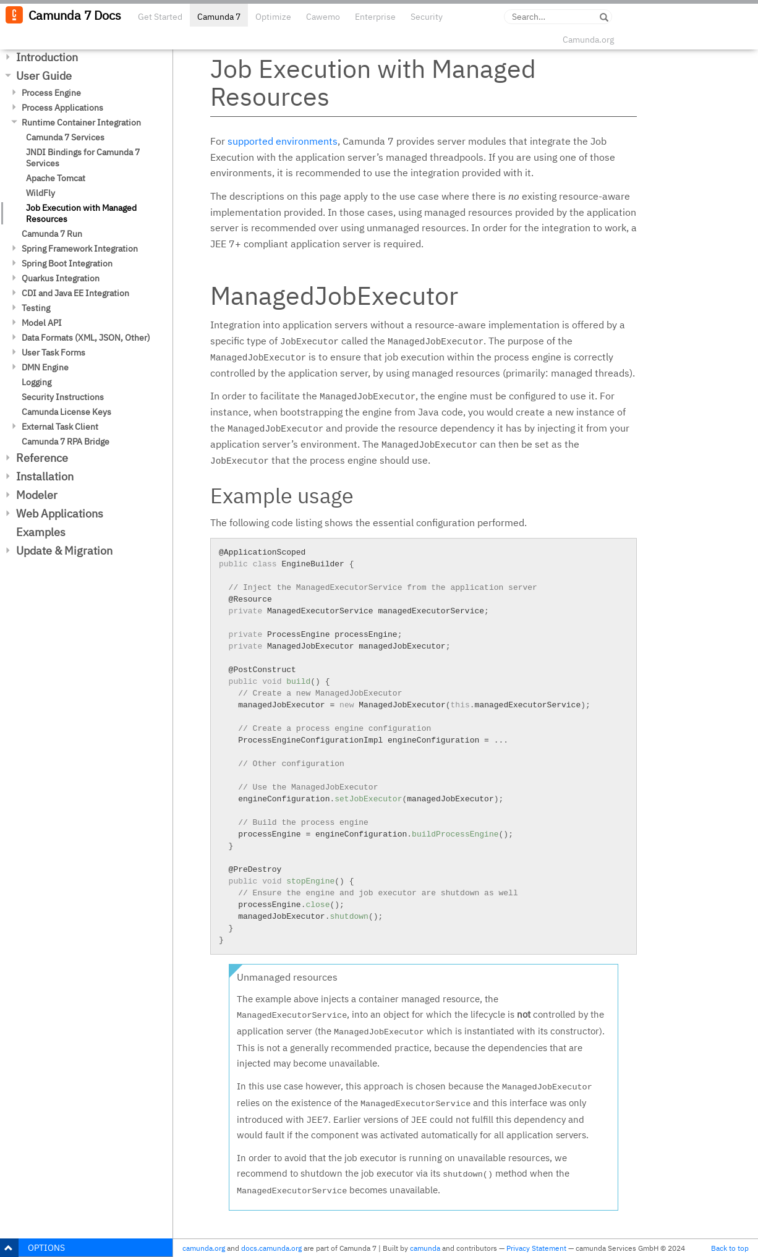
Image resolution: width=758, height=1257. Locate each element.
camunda (425, 1248)
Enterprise (375, 16)
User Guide (44, 76)
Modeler (36, 495)
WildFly (40, 192)
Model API (42, 322)
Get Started (160, 16)
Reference (42, 458)
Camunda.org (588, 39)
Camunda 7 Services (65, 137)
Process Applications (62, 107)
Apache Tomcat (55, 178)
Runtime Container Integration (81, 122)
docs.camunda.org (271, 1248)
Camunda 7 (219, 16)
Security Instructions (63, 397)
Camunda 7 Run (52, 233)
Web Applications (59, 513)
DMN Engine (45, 367)
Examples (41, 532)
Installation (45, 476)
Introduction (47, 57)
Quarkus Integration (61, 278)
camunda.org (203, 1248)
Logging (36, 382)
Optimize (273, 16)
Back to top (730, 1248)
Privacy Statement (536, 1248)
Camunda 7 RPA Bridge (65, 441)
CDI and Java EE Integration (75, 293)
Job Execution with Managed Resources (81, 213)
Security (427, 16)
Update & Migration (64, 550)
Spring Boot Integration (67, 263)
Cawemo (323, 16)
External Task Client (60, 426)
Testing (36, 307)
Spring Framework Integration (80, 248)
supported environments (283, 141)
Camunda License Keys (66, 411)
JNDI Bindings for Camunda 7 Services (83, 158)
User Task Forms (53, 352)
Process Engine (51, 92)
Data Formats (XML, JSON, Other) (86, 337)
